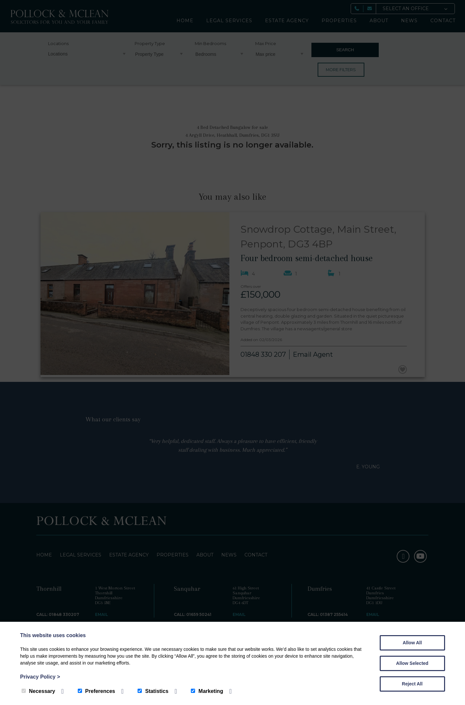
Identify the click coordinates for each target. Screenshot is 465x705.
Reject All (412, 683)
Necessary (38, 691)
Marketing (207, 691)
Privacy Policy (40, 677)
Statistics (153, 691)
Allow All (412, 642)
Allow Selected (412, 663)
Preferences (96, 691)
